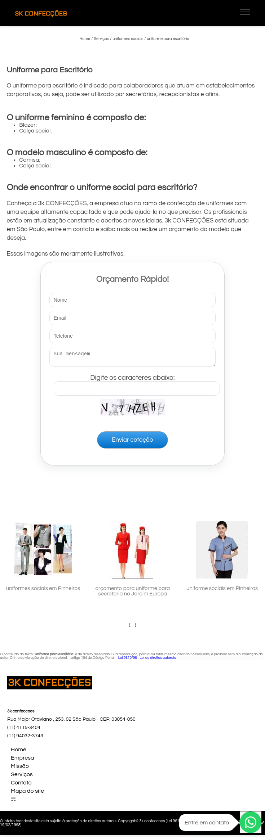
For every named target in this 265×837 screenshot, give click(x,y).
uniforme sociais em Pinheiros (222, 590)
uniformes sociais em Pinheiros (43, 590)
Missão (20, 768)
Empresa (22, 760)
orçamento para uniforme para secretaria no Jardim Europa (133, 593)
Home (18, 752)
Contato (21, 785)
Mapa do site (27, 793)
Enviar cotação (132, 442)
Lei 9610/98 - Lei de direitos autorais (147, 660)
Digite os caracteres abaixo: (137, 383)
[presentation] (129, 626)
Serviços (22, 776)
